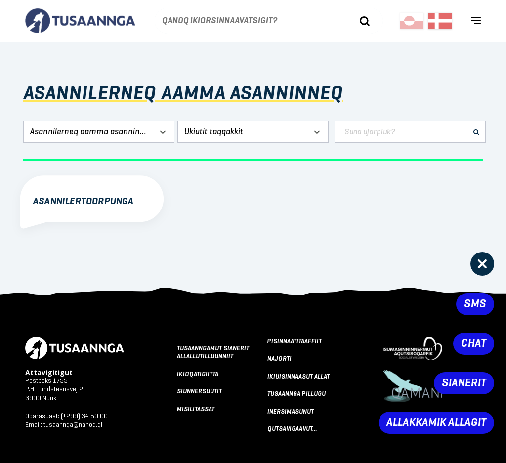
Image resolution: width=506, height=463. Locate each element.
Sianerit (464, 383)
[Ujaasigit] (364, 21)
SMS (475, 304)
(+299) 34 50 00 (84, 416)
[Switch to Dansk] (440, 21)
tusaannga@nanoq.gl (72, 424)
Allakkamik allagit (436, 422)
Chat (473, 343)
